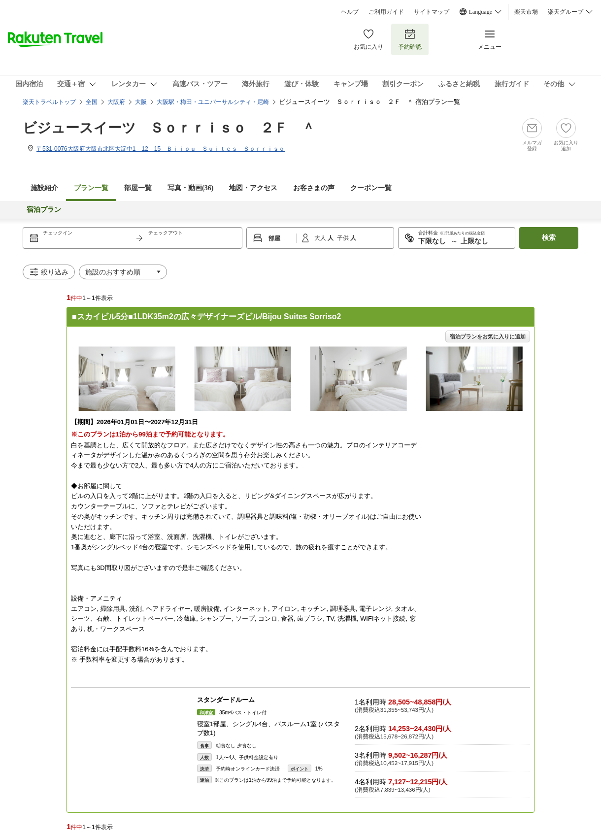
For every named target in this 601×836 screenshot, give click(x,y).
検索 (549, 237)
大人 (321, 237)
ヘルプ (350, 11)
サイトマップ (431, 11)
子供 (343, 237)
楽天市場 (526, 11)
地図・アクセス (253, 188)
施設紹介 (44, 188)
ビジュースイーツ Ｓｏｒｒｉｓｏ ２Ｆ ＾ (169, 127)
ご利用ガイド (386, 11)
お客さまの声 (313, 188)
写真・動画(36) (190, 188)
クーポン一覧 (371, 188)
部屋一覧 (138, 188)
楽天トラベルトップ (49, 102)
